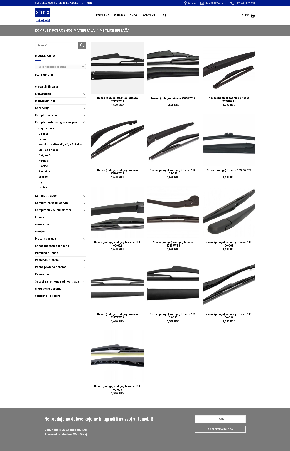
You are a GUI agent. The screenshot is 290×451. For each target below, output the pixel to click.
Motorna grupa (45, 238)
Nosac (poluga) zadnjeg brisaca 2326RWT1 (117, 172)
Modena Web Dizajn (74, 434)
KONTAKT (148, 15)
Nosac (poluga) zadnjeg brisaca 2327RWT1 (117, 316)
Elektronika (43, 93)
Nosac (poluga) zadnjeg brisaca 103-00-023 (117, 388)
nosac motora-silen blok (52, 246)
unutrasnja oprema (48, 288)
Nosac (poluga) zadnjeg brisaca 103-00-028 (173, 172)
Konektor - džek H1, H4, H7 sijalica (60, 144)
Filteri (42, 139)
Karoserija (42, 108)
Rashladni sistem (47, 260)
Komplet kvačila (46, 115)
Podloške (44, 171)
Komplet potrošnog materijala (65, 30)
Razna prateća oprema (50, 267)
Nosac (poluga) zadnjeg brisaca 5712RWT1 (117, 99)
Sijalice (43, 176)
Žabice (42, 187)
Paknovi (43, 160)
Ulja (40, 182)
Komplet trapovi (46, 195)
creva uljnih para (46, 86)
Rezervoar (42, 274)
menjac (40, 231)
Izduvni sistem (45, 101)
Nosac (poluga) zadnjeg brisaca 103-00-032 (173, 316)
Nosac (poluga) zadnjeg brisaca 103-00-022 (117, 244)
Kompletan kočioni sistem (53, 210)
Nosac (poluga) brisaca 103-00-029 (229, 170)
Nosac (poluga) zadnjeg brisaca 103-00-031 (228, 316)
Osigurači (44, 155)
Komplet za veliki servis (51, 203)
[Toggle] (84, 94)
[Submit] (82, 45)
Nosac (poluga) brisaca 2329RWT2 (173, 98)
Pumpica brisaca (46, 253)
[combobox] (60, 66)
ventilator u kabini (47, 296)
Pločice (43, 166)
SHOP (134, 15)
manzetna (42, 224)
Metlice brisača (48, 150)
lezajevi (40, 217)
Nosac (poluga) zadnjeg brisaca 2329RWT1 (229, 99)
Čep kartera (46, 128)
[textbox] (59, 66)
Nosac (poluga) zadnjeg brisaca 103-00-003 (228, 244)
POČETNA (102, 15)
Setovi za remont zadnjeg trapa (57, 281)
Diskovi (43, 133)
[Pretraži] (164, 15)
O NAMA (119, 15)
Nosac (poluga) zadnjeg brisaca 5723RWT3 (173, 244)
